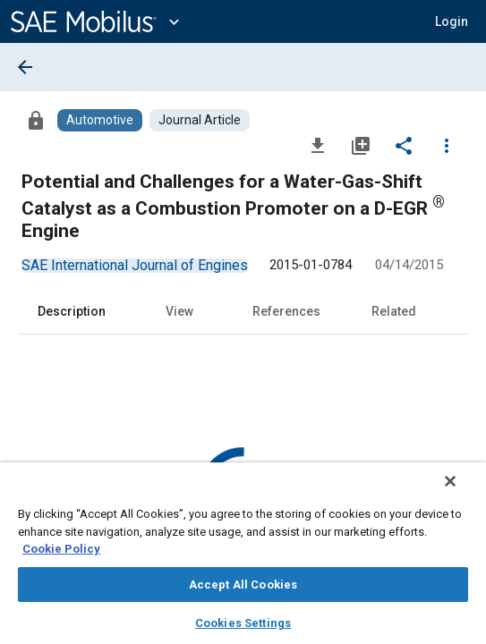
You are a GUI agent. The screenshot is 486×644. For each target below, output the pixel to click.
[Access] (36, 120)
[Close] (462, 492)
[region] (243, 559)
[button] (451, 21)
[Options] (447, 145)
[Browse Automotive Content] (99, 120)
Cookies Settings (243, 623)
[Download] (318, 145)
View (179, 311)
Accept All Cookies (243, 584)
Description (72, 311)
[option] (134, 265)
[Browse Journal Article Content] (199, 120)
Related (393, 311)
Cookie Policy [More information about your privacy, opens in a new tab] (61, 548)
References (286, 311)
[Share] (404, 145)
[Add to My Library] (361, 145)
